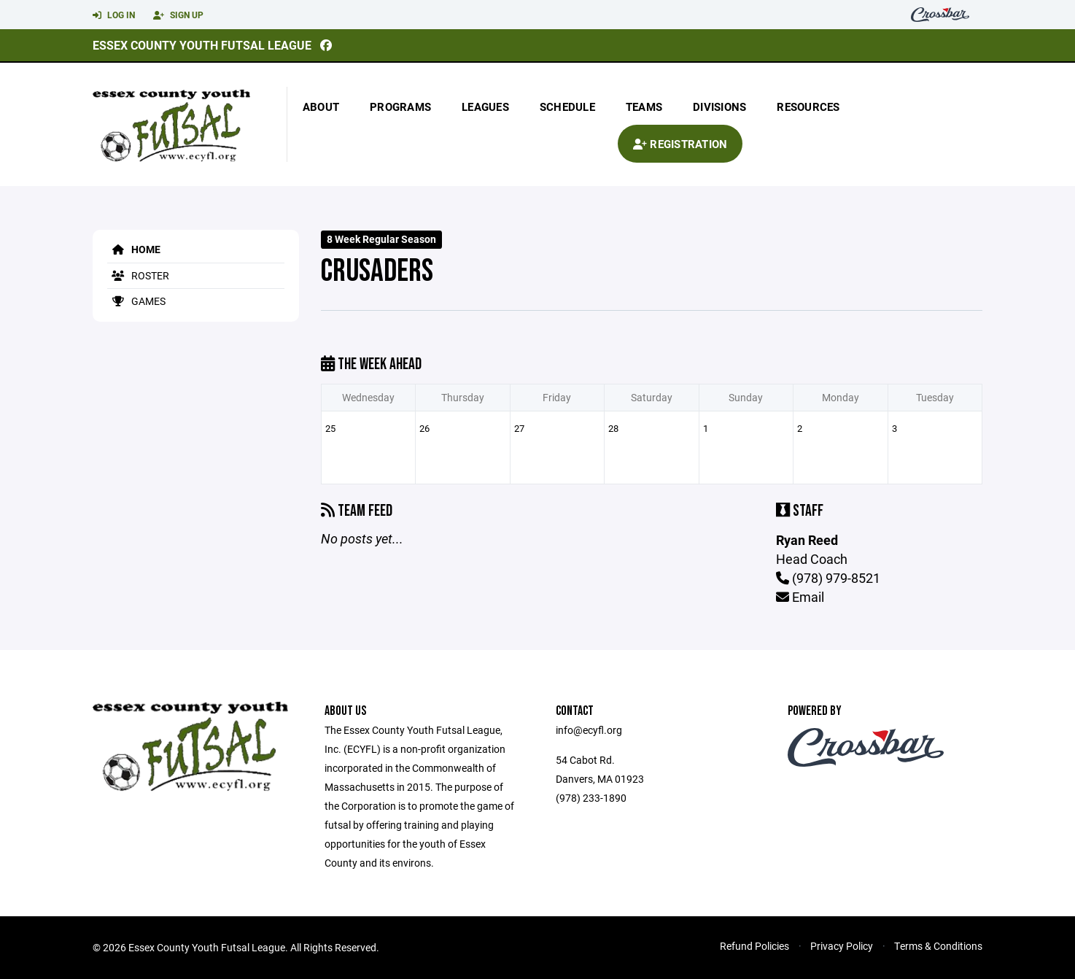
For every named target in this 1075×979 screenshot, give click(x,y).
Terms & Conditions (938, 946)
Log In (114, 15)
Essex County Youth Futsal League (202, 45)
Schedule (567, 106)
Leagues (485, 106)
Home (133, 249)
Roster (138, 275)
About (321, 106)
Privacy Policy (841, 946)
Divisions (719, 106)
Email (800, 596)
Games (136, 301)
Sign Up (178, 15)
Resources (808, 106)
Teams (644, 106)
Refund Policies (754, 946)
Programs (400, 106)
